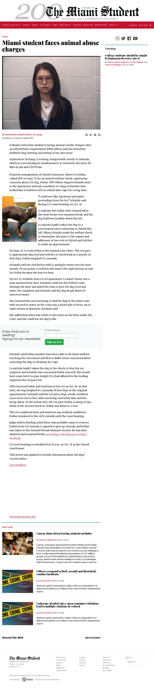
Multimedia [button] (45, 25)
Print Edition (65, 25)
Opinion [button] (26, 25)
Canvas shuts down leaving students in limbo (64, 533)
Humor (82, 660)
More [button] (55, 25)
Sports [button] (35, 25)
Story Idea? (143, 25)
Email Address (52, 330)
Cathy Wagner (136, 62)
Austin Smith (45, 581)
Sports (58, 665)
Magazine (77, 25)
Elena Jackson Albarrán (118, 62)
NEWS (5, 37)
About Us (106, 657)
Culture (82, 657)
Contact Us (107, 660)
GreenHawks (61, 670)
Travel (81, 665)
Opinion (59, 663)
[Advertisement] (49, 491)
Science (82, 663)
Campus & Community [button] (11, 25)
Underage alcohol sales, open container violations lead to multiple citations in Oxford (67, 605)
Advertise (133, 25)
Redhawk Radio (101, 25)
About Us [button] (113, 25)
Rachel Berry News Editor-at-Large (23, 134)
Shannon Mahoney (47, 540)
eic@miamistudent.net (19, 661)
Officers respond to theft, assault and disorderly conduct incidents (66, 573)
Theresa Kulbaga (113, 65)
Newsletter (88, 25)
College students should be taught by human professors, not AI (126, 57)
